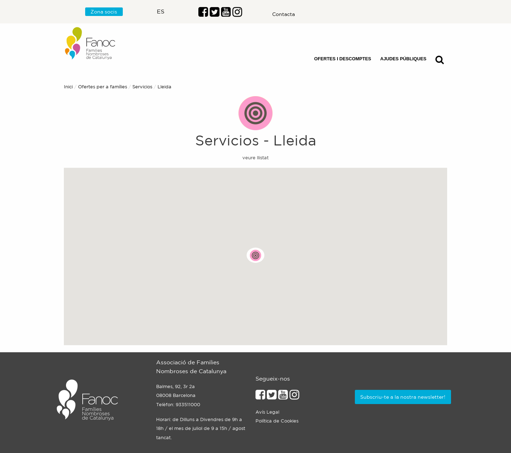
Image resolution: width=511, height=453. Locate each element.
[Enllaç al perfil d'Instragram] (237, 14)
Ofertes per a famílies (102, 86)
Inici (68, 86)
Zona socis (103, 12)
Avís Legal (267, 412)
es (160, 11)
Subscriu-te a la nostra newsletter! (402, 397)
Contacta (283, 14)
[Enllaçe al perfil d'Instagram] (294, 396)
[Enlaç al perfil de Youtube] (226, 14)
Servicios (142, 86)
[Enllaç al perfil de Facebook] (203, 14)
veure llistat (255, 157)
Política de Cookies (277, 421)
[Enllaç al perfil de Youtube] (283, 396)
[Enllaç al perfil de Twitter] (214, 14)
